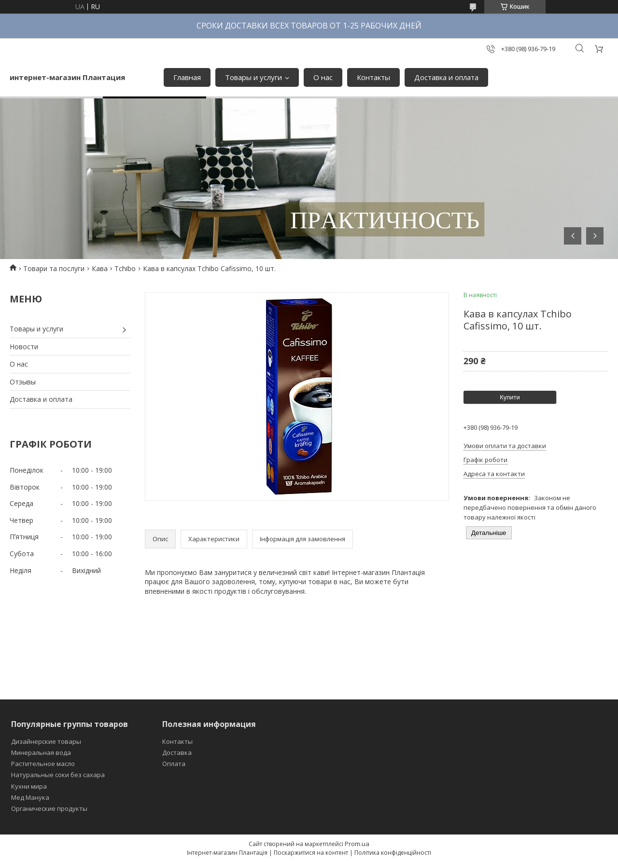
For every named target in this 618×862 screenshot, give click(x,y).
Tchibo (125, 268)
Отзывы (23, 381)
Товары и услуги (253, 77)
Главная (187, 77)
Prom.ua (357, 843)
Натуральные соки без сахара (58, 774)
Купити (510, 397)
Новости (24, 346)
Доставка (177, 752)
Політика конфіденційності (392, 852)
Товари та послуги (53, 268)
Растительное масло (43, 763)
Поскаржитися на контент (311, 852)
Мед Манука (30, 797)
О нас (323, 77)
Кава (100, 268)
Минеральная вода (41, 752)
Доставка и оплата (446, 77)
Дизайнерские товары (46, 741)
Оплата (173, 763)
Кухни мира (29, 786)
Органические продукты (49, 808)
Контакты (373, 77)
